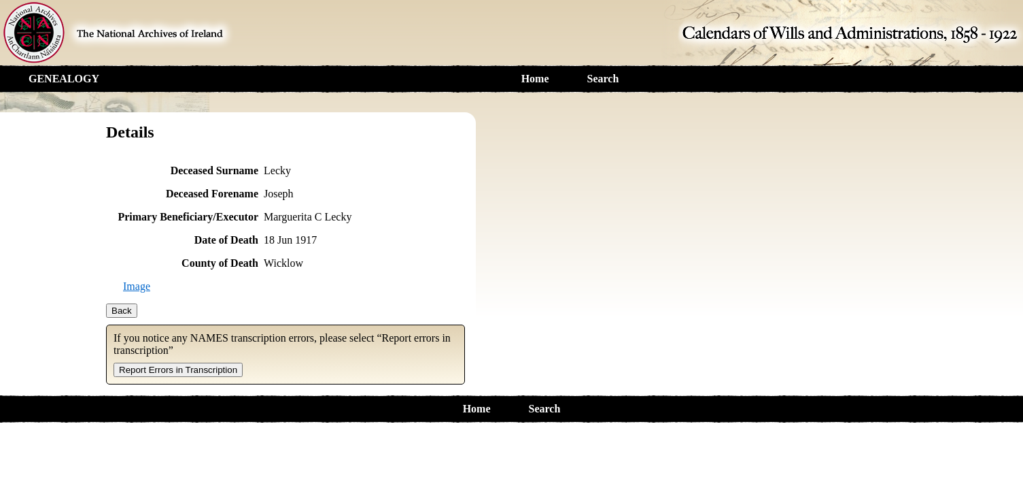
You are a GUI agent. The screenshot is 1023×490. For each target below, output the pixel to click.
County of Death (219, 263)
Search (603, 78)
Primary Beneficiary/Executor (188, 217)
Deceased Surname (214, 170)
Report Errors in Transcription (178, 370)
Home (535, 78)
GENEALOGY (64, 78)
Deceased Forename (212, 193)
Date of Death (226, 240)
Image (136, 286)
